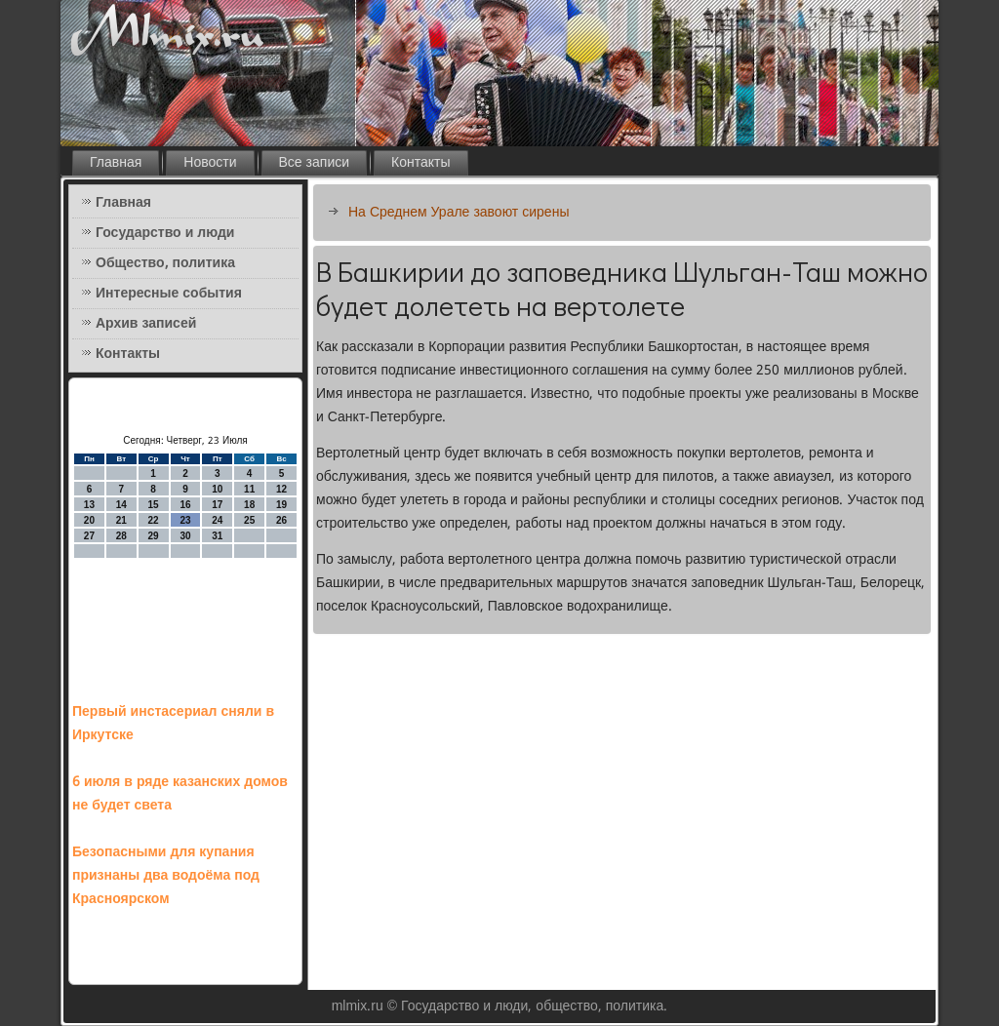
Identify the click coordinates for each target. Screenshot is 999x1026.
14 (121, 504)
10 (217, 489)
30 (185, 536)
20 (89, 520)
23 (185, 520)
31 (217, 536)
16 (185, 504)
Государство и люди (165, 233)
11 (249, 489)
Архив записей (146, 323)
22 (153, 520)
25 (249, 520)
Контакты (420, 163)
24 (217, 520)
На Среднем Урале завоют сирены (458, 212)
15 (153, 504)
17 (217, 504)
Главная (115, 163)
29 (153, 536)
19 (281, 504)
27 (89, 536)
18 (249, 504)
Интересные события (169, 293)
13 (89, 504)
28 (121, 536)
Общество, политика (165, 263)
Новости (209, 163)
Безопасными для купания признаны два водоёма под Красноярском (166, 876)
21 (121, 520)
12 (281, 489)
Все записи (314, 163)
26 (281, 520)
